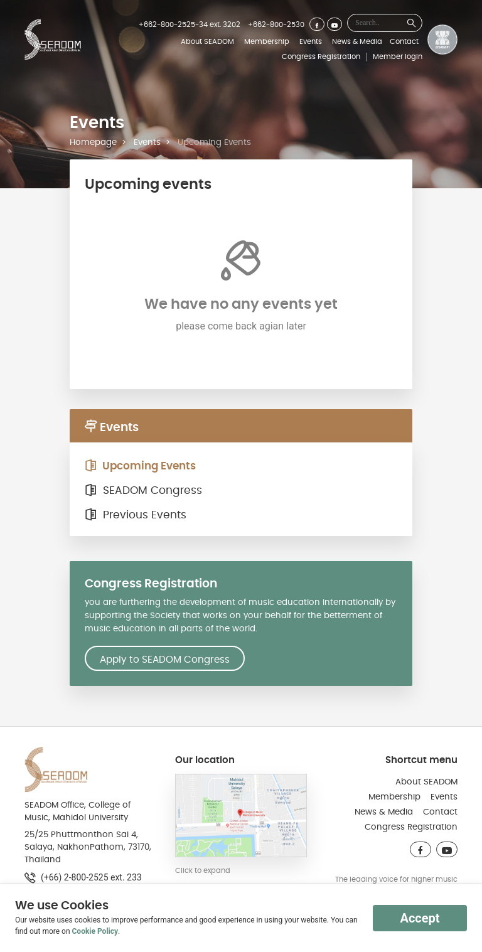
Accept (419, 918)
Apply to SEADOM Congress (165, 660)
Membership (266, 41)
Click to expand (202, 870)
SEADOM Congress (143, 490)
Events (310, 41)
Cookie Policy (95, 931)
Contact (404, 41)
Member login (397, 56)
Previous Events (135, 515)
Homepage (93, 142)
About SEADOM (207, 41)
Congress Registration (321, 56)
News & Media (357, 41)
